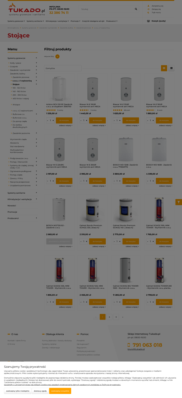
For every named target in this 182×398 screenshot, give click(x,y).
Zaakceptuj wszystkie (60, 391)
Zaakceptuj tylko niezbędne (17, 391)
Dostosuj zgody (40, 391)
